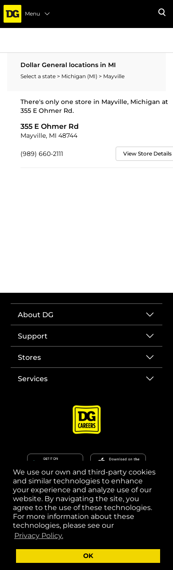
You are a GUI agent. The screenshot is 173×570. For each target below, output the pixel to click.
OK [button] (88, 556)
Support (33, 336)
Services (33, 379)
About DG (35, 315)
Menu (38, 13)
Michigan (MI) (80, 76)
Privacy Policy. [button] (38, 535)
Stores (29, 357)
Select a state (38, 76)
